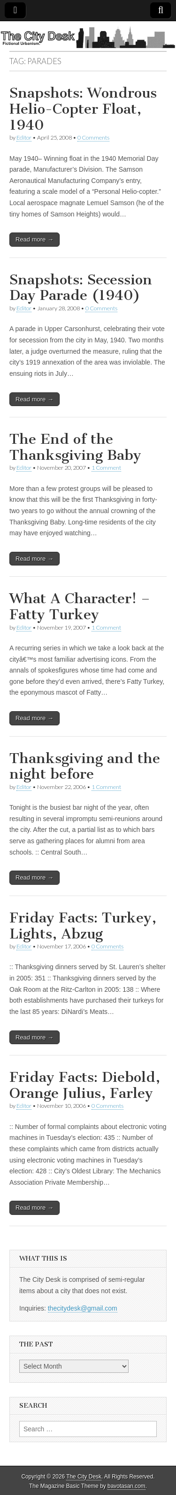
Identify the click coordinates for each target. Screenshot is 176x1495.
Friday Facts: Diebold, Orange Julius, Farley (84, 1085)
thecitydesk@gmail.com (82, 1308)
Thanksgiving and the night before (84, 766)
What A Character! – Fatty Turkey (79, 606)
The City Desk (83, 1476)
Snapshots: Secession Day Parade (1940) (80, 287)
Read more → (34, 239)
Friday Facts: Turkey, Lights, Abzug (82, 925)
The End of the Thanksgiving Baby (75, 447)
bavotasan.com (126, 1486)
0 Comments (93, 137)
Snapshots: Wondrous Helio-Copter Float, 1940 (83, 108)
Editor (23, 137)
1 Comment (106, 467)
